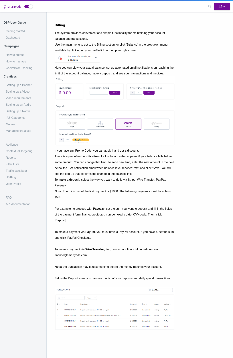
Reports (11, 157)
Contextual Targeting (19, 151)
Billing (11, 177)
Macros (10, 124)
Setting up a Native (18, 111)
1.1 (221, 6)
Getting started (15, 31)
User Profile (13, 183)
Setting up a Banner (18, 85)
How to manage (16, 61)
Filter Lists (12, 164)
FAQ (9, 197)
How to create (15, 54)
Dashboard (13, 37)
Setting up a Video (17, 91)
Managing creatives (18, 130)
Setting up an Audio (18, 104)
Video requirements (18, 98)
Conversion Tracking (19, 68)
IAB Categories (15, 117)
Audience (12, 144)
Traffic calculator (16, 170)
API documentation (18, 204)
